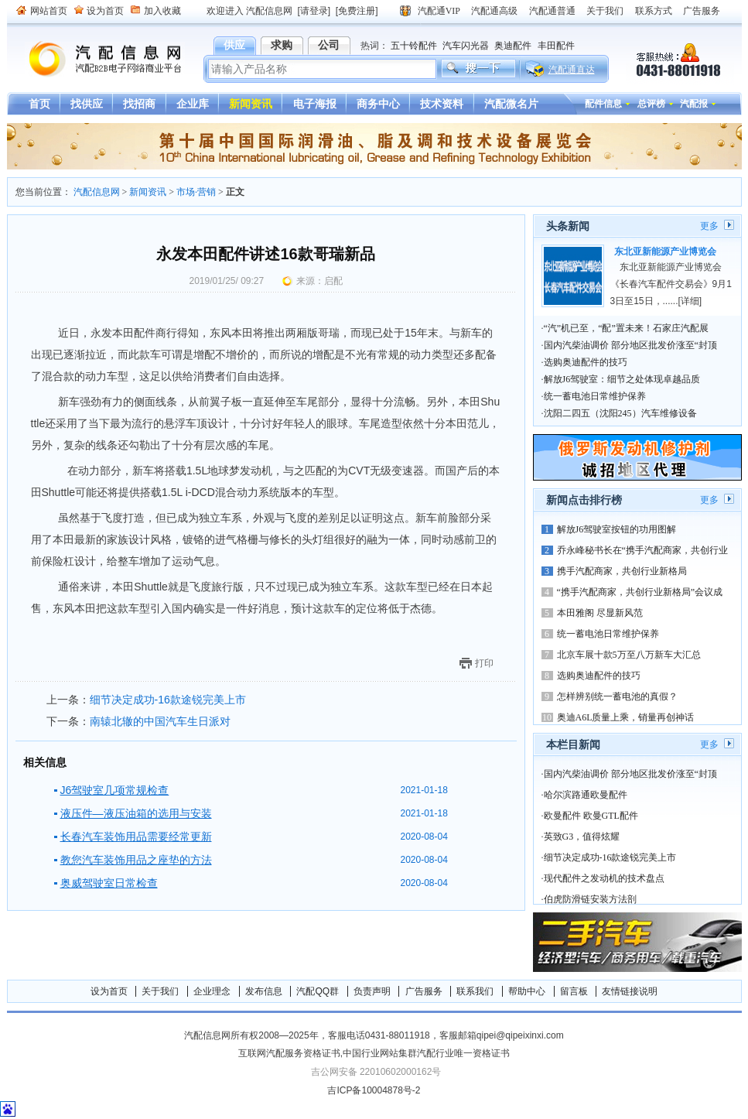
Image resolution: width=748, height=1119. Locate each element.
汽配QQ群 (317, 991)
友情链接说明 (629, 991)
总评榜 (651, 103)
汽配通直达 (571, 69)
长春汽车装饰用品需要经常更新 (136, 836)
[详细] (690, 301)
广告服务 (701, 10)
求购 (281, 45)
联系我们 (475, 991)
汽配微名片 (511, 104)
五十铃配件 (414, 45)
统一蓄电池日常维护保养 (595, 396)
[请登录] (314, 10)
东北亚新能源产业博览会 (665, 251)
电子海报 (314, 104)
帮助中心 (526, 991)
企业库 (192, 104)
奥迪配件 (512, 45)
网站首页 (48, 10)
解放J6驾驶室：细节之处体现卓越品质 (622, 379)
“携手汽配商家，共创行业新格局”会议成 (640, 592)
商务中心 (378, 104)
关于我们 (604, 10)
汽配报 (694, 103)
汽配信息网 (96, 59)
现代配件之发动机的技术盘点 (604, 878)
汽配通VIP (439, 10)
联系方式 (653, 10)
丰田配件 (556, 45)
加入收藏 (162, 10)
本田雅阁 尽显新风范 (600, 612)
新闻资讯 (250, 104)
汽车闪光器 (465, 45)
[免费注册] (357, 10)
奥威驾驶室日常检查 (109, 883)
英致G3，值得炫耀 (582, 836)
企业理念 (212, 991)
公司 (329, 45)
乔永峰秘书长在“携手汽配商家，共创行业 (642, 550)
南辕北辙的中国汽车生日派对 (160, 721)
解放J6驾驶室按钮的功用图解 (617, 529)
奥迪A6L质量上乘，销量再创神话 (626, 717)
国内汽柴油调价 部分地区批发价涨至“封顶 (630, 345)
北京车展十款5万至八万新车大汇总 (629, 654)
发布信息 (263, 991)
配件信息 (603, 103)
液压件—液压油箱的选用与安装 (136, 813)
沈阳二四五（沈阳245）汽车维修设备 (620, 413)
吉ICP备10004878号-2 (373, 1090)
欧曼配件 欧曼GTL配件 (591, 815)
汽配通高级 (494, 10)
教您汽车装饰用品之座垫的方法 (136, 860)
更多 (709, 226)
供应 (234, 45)
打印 (484, 663)
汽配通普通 (552, 10)
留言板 (574, 991)
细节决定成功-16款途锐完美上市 (168, 699)
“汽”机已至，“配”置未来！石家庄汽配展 (626, 328)
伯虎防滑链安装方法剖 (590, 899)
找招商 (139, 104)
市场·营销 (196, 191)
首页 (39, 104)
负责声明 (372, 991)
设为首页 (105, 10)
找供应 (86, 104)
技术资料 (441, 104)
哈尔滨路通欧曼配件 (585, 794)
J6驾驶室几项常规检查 (114, 790)
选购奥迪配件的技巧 (585, 362)
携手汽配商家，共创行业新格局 (622, 571)
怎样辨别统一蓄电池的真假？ (617, 696)
